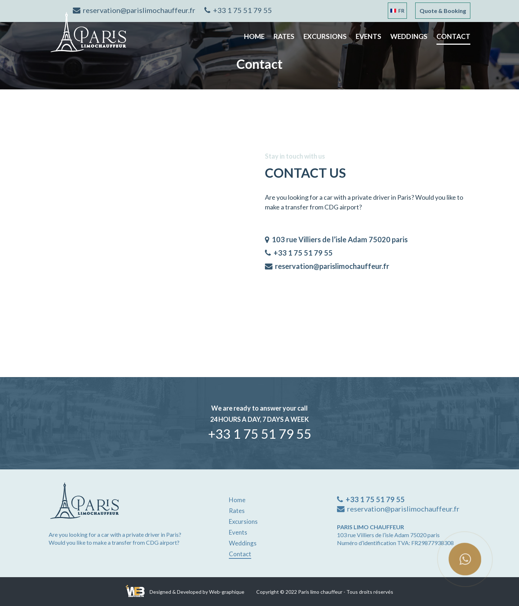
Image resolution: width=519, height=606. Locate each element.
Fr (397, 11)
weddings (408, 36)
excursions (325, 36)
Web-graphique (226, 592)
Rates (284, 36)
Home (254, 36)
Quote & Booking (443, 10)
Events (368, 36)
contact (453, 36)
